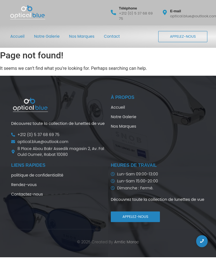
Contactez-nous (27, 194)
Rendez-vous (24, 184)
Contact (112, 36)
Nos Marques (81, 36)
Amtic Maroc (126, 242)
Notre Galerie (46, 36)
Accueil (17, 36)
